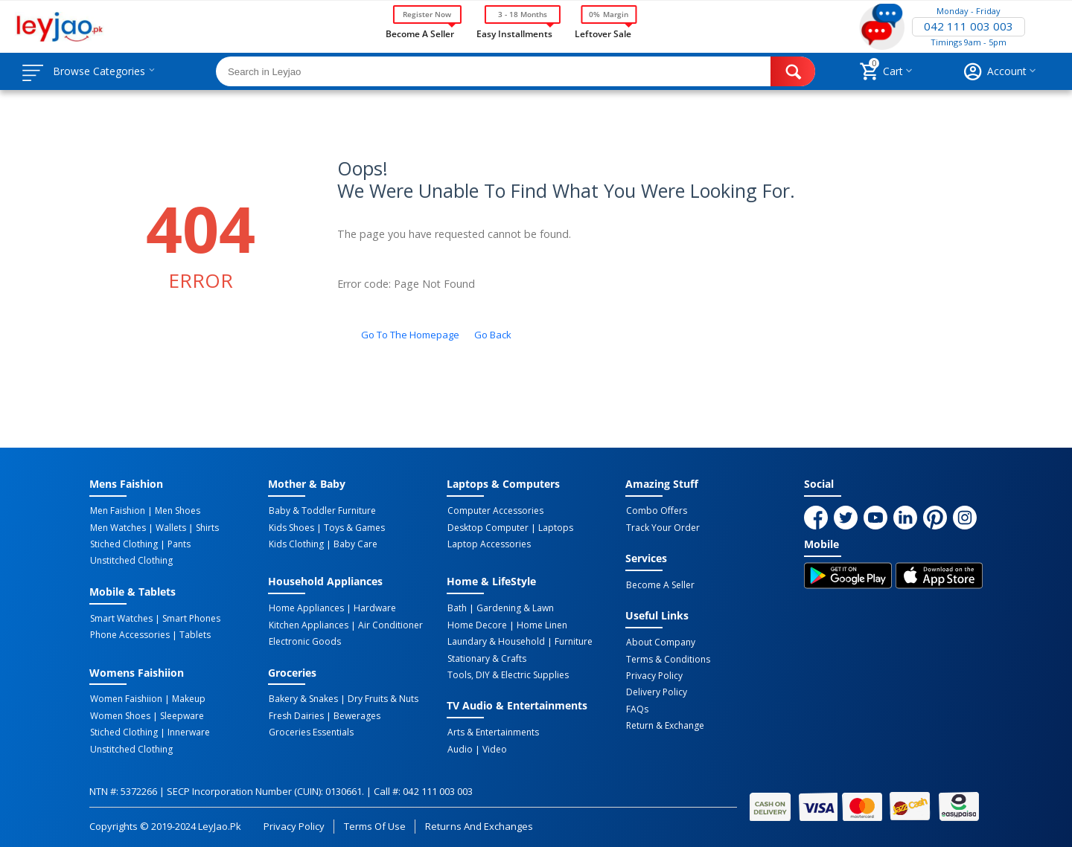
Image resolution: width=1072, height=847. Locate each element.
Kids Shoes (290, 527)
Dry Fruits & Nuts (380, 697)
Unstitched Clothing (130, 559)
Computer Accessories (495, 510)
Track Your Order (662, 527)
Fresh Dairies (295, 713)
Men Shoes (175, 510)
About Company (660, 641)
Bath (456, 607)
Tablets (192, 633)
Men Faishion (116, 510)
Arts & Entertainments (492, 730)
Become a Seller (420, 32)
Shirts (202, 527)
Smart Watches (120, 617)
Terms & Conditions (667, 658)
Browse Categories (102, 71)
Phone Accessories (129, 633)
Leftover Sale (603, 32)
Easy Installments (514, 32)
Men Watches (117, 527)
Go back (492, 334)
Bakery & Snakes (302, 697)
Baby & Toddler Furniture (321, 510)
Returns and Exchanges (478, 822)
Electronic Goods (304, 640)
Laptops (553, 527)
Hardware (372, 607)
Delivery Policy (655, 690)
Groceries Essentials (310, 730)
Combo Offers (655, 510)
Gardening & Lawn (513, 607)
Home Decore (476, 623)
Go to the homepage (410, 334)
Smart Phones (189, 617)
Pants (176, 543)
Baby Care (353, 543)
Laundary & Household (495, 640)
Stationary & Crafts (486, 656)
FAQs (636, 707)
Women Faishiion (125, 697)
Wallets (168, 527)
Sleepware (180, 713)
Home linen (539, 623)
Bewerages (354, 713)
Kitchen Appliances (308, 623)
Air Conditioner (388, 623)
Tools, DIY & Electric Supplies (507, 673)
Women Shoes (119, 713)
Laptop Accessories (488, 543)
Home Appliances (305, 607)
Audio (459, 746)
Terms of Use (375, 822)
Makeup (186, 697)
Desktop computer (487, 527)
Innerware (186, 730)
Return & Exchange (664, 723)
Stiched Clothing (123, 543)
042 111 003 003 (968, 26)
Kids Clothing (295, 543)
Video (492, 746)
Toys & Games (352, 527)
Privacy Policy (653, 674)
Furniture (571, 640)
